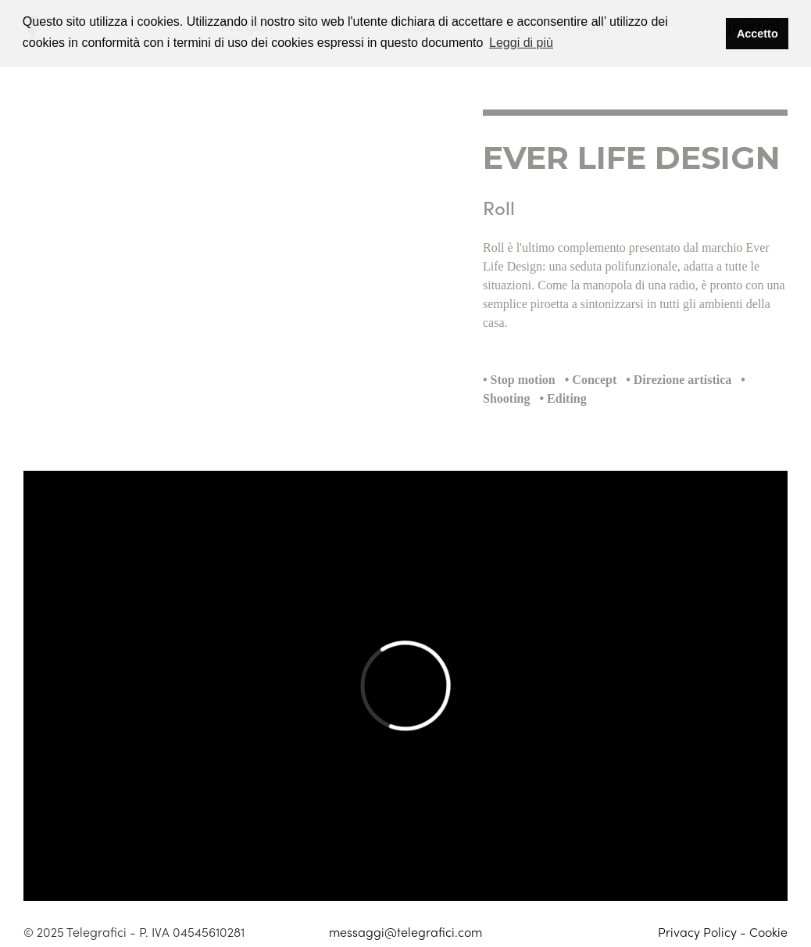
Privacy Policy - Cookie (723, 932)
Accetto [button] (757, 33)
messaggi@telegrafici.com (405, 932)
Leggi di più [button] (521, 42)
